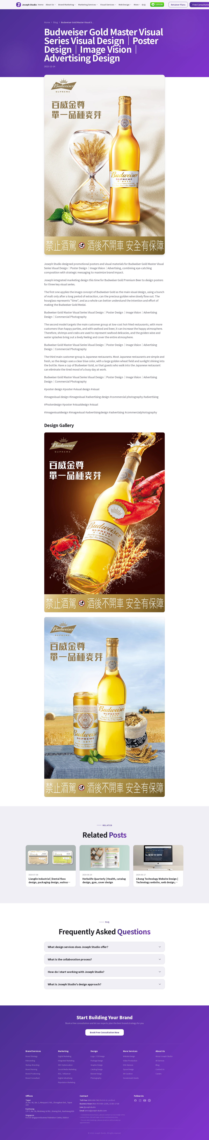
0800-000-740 (93, 1100)
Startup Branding (32, 1065)
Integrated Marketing (66, 1060)
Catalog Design (97, 1069)
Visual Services (108, 4)
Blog (55, 22)
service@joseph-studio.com (96, 1110)
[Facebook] (135, 1100)
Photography (96, 1078)
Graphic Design (97, 1065)
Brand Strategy (31, 1056)
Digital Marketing (64, 1056)
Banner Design (96, 1073)
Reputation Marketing (66, 1082)
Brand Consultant (33, 1078)
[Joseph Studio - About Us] (26, 4)
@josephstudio (89, 1107)
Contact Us (160, 1069)
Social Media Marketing (67, 1069)
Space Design (128, 1069)
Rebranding (30, 1060)
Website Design (129, 1056)
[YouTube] (144, 1100)
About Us (51, 4)
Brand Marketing (67, 4)
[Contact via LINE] (157, 4)
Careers (158, 1073)
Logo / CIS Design (98, 1056)
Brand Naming (31, 1069)
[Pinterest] (149, 1100)
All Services (160, 1060)
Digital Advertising (65, 1078)
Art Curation (128, 1073)
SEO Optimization (65, 1065)
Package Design (97, 1060)
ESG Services (128, 1065)
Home (40, 4)
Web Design (125, 4)
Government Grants (131, 1078)
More (137, 4)
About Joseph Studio (164, 1056)
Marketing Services (88, 4)
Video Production (130, 1060)
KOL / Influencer (64, 1073)
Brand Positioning (33, 1073)
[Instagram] (140, 1100)
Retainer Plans (178, 4)
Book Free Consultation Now (104, 1032)
